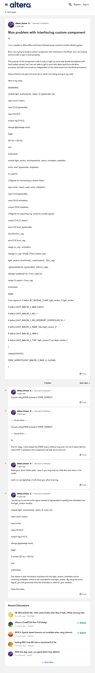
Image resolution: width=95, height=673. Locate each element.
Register (77, 4)
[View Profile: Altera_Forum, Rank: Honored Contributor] (11, 25)
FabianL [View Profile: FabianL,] (30, 636)
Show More (47, 662)
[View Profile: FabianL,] (10, 634)
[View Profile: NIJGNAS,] (10, 614)
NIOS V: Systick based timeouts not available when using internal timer (43, 632)
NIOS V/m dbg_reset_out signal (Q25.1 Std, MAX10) (37, 652)
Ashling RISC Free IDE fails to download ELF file (35, 642)
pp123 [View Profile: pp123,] (29, 655)
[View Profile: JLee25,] (10, 624)
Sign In (86, 4)
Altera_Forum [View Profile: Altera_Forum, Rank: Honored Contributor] (21, 23)
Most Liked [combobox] (85, 383)
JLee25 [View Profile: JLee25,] (30, 626)
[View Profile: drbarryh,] (10, 644)
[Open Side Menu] (6, 4)
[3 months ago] (20, 616)
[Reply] (83, 373)
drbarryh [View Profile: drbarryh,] (30, 646)
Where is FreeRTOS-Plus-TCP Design (31, 622)
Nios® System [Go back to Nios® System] (10, 12)
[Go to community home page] (21, 4)
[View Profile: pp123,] (10, 653)
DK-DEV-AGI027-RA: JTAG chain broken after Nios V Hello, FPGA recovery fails (49, 613)
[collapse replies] (5, 390)
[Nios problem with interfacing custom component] (21, 393)
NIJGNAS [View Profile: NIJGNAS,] (31, 616)
